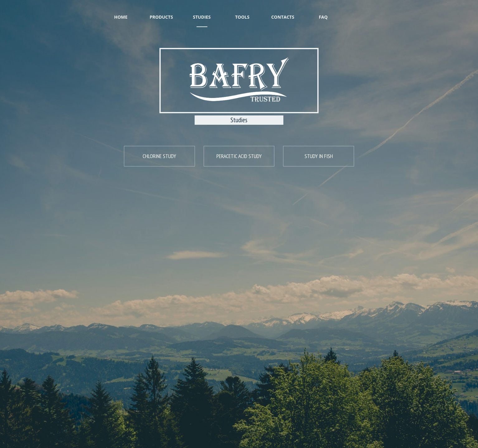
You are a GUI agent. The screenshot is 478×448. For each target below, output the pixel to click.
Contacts (283, 11)
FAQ (323, 11)
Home (121, 11)
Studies (202, 11)
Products (161, 11)
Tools (242, 11)
